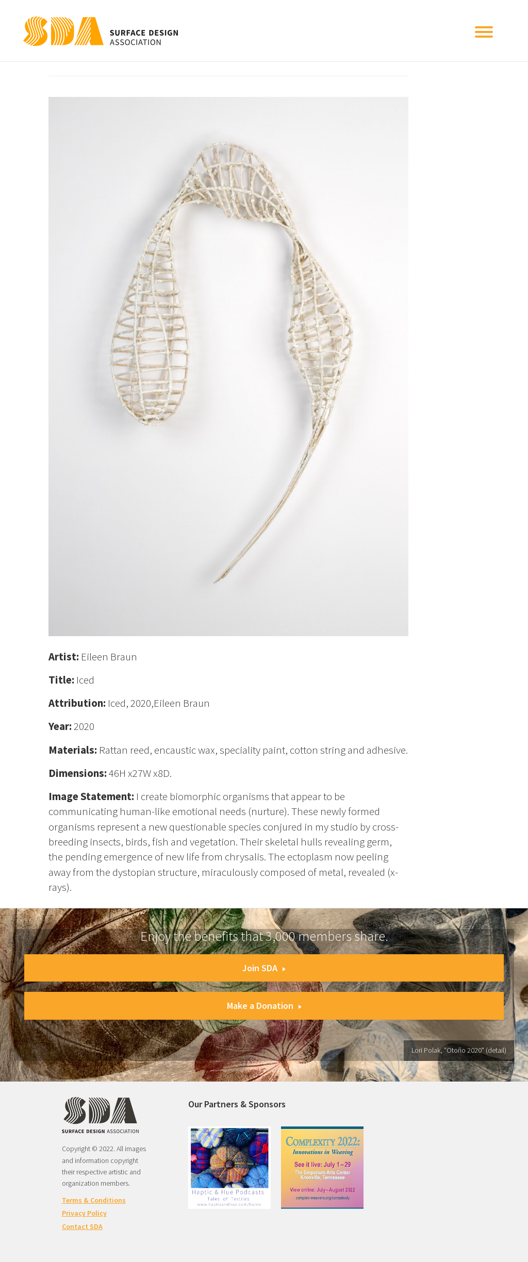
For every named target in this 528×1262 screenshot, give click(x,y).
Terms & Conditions (94, 1200)
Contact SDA (82, 1226)
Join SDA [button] (264, 968)
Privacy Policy (84, 1213)
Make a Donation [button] (264, 1005)
